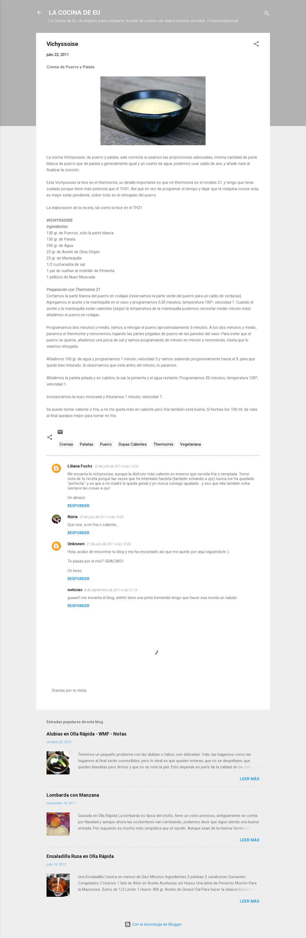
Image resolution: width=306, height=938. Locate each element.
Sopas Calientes (133, 444)
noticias (75, 589)
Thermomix (163, 444)
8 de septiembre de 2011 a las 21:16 (110, 590)
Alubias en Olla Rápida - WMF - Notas (86, 734)
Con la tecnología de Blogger (153, 924)
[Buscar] (267, 14)
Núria (73, 516)
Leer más (249, 779)
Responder (78, 506)
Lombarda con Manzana (73, 795)
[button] (256, 45)
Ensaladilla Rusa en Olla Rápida (80, 856)
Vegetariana (190, 444)
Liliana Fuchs (80, 466)
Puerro (106, 444)
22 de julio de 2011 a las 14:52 (116, 466)
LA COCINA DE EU (74, 12)
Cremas (66, 444)
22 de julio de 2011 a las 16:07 (102, 517)
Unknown (76, 543)
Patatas (86, 444)
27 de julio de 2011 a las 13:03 (109, 544)
